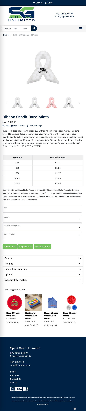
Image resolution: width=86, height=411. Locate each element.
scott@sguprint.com (64, 16)
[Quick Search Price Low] (17, 28)
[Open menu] (80, 28)
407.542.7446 (64, 13)
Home (13, 372)
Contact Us (15, 379)
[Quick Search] (7, 28)
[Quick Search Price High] (27, 28)
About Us (14, 375)
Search (13, 382)
